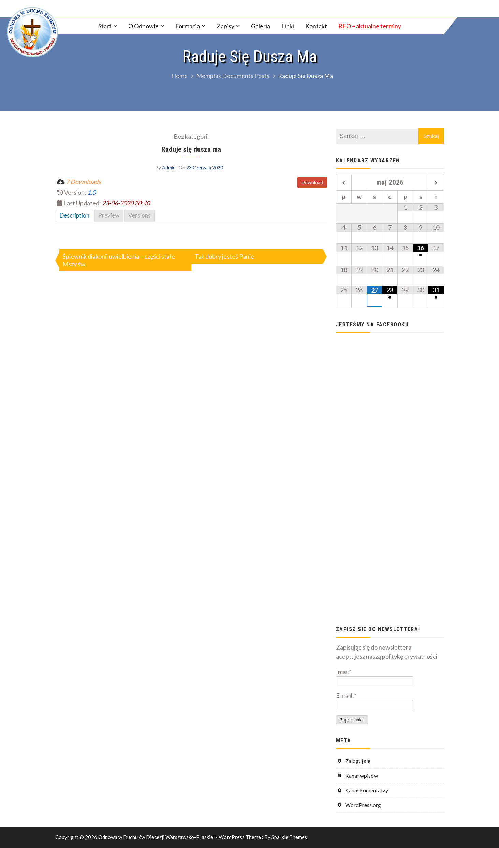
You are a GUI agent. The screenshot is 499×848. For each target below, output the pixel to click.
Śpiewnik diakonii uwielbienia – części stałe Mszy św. (118, 260)
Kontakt (316, 26)
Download (312, 182)
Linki (287, 26)
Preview (108, 215)
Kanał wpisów (361, 775)
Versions (139, 215)
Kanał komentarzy (366, 790)
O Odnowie (143, 26)
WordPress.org (363, 805)
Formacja (187, 26)
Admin (169, 167)
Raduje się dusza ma (191, 149)
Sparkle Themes (289, 837)
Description (74, 215)
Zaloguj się (357, 761)
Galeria (260, 26)
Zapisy (225, 26)
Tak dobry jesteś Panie (224, 256)
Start (105, 26)
